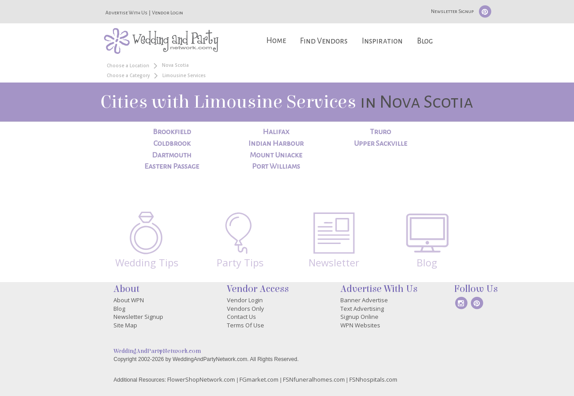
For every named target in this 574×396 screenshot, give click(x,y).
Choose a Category (128, 75)
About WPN (128, 300)
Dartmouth (171, 155)
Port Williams (276, 166)
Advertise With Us (126, 12)
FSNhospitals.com (373, 379)
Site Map (125, 325)
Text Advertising (362, 309)
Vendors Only (245, 309)
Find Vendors (324, 41)
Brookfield (172, 132)
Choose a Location (128, 65)
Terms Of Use (245, 325)
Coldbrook (172, 143)
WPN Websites (360, 325)
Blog (425, 41)
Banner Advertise (364, 300)
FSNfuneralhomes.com (314, 379)
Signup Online (359, 317)
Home (276, 40)
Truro (380, 132)
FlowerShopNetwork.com (201, 379)
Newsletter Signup (452, 11)
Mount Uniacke (276, 155)
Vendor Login (167, 12)
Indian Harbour (276, 143)
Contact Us (241, 317)
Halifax (276, 132)
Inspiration (382, 41)
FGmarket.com (258, 379)
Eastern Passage (171, 166)
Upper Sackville (380, 143)
